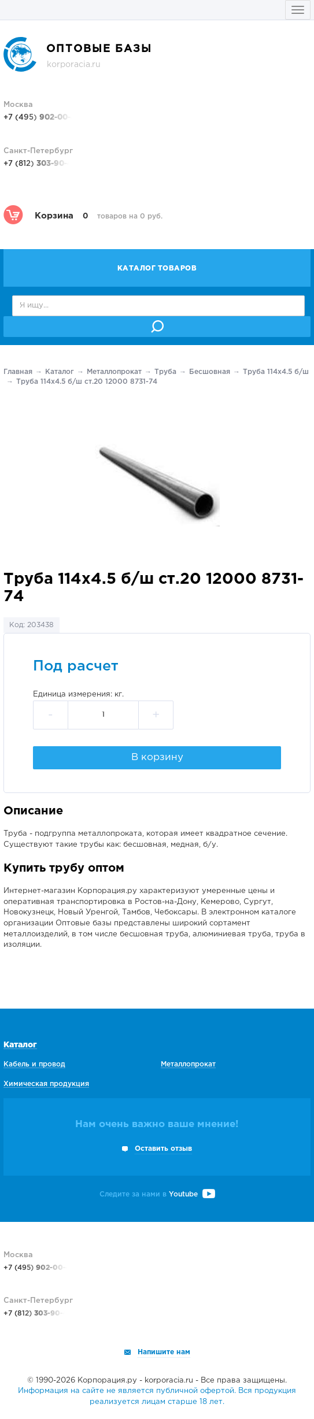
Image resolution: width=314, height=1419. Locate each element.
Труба (165, 372)
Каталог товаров (157, 268)
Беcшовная (209, 372)
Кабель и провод (34, 1064)
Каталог (59, 372)
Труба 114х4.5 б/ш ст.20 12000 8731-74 (86, 382)
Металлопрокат (114, 372)
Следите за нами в (157, 1194)
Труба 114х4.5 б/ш (276, 372)
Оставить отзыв (163, 1149)
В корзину (157, 757)
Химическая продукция (46, 1084)
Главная (17, 372)
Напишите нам (164, 1352)
